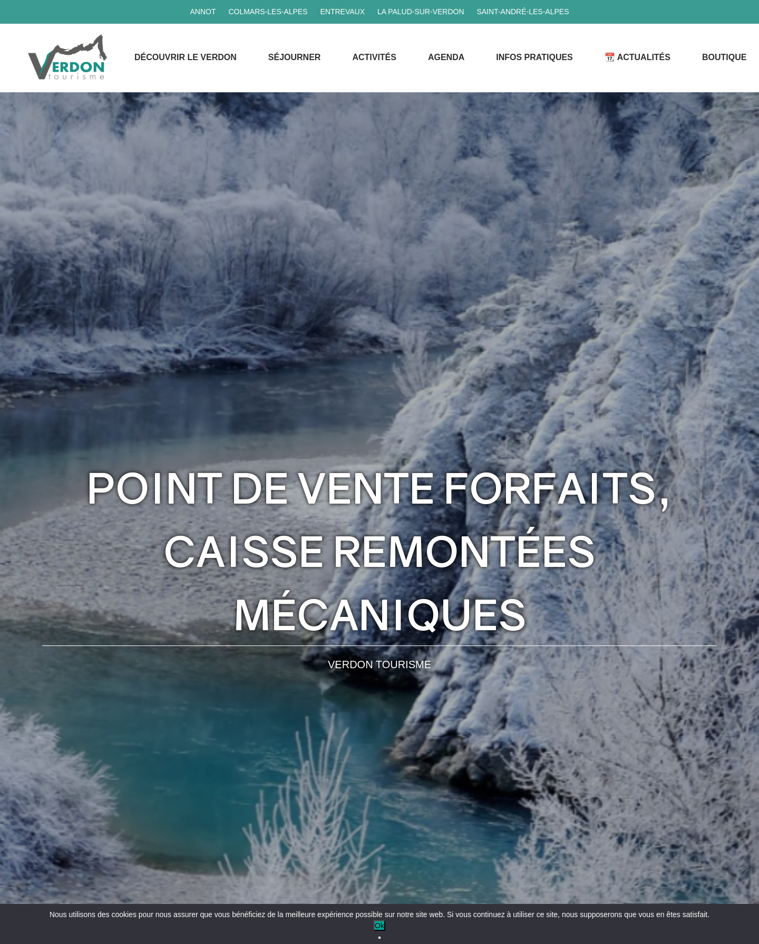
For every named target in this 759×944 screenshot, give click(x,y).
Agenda (446, 57)
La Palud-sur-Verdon (420, 11)
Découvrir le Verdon (185, 57)
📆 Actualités (637, 57)
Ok (379, 925)
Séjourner (294, 57)
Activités (374, 57)
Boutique (724, 57)
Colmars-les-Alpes (267, 11)
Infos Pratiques (534, 57)
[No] (379, 938)
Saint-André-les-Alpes (522, 11)
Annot (203, 11)
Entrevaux (342, 11)
